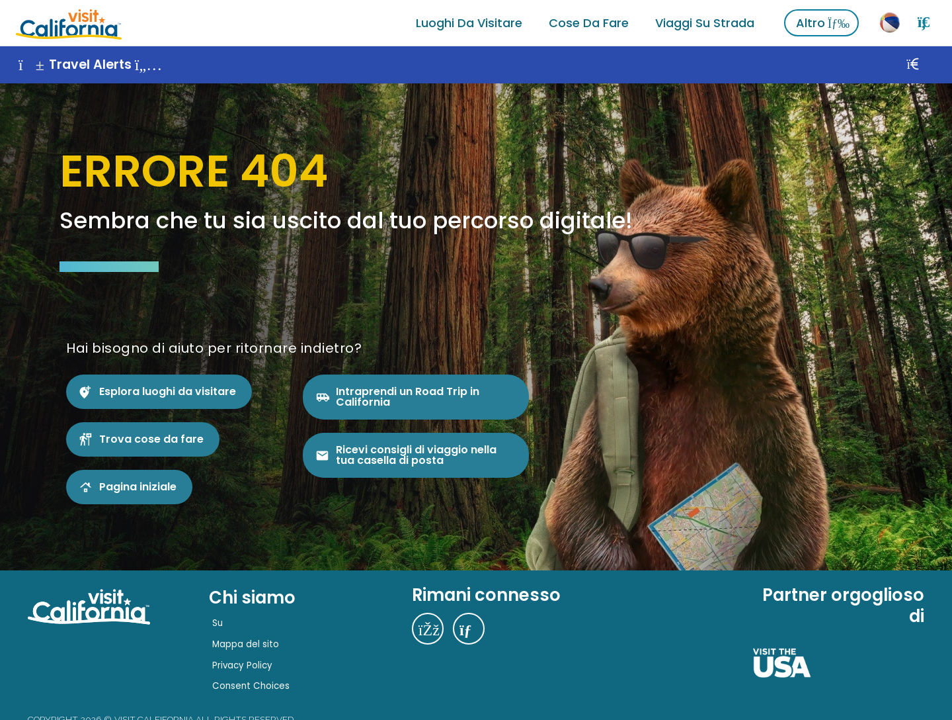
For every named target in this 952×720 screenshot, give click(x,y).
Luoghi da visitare (469, 23)
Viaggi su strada (704, 23)
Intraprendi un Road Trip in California (407, 397)
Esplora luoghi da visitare (167, 391)
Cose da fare (589, 23)
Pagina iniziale (138, 486)
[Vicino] (927, 65)
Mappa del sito (245, 644)
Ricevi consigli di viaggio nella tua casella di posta (416, 455)
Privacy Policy (242, 665)
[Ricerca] (923, 22)
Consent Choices (251, 686)
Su (217, 623)
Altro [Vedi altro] (823, 22)
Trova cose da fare (151, 439)
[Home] (69, 23)
